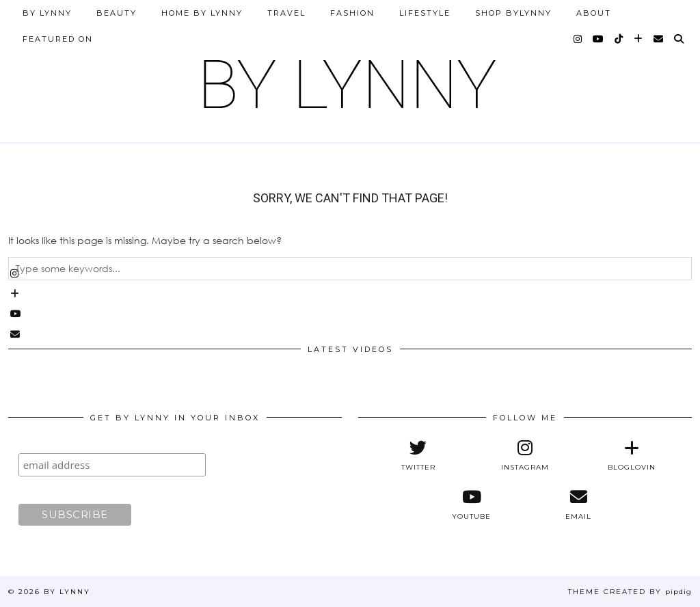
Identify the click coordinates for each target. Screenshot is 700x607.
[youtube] (599, 39)
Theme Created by (630, 591)
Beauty (116, 13)
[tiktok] (619, 39)
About (593, 13)
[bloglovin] (639, 39)
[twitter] (418, 455)
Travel (286, 13)
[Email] (659, 39)
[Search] (679, 39)
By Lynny (47, 13)
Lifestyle (424, 13)
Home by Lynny (202, 13)
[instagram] (578, 39)
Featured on (58, 39)
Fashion (352, 13)
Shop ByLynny (513, 13)
